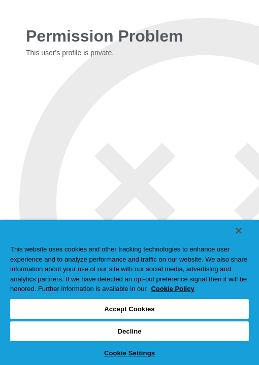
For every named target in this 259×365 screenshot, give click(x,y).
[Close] (239, 231)
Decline (129, 331)
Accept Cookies (129, 309)
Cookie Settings (129, 353)
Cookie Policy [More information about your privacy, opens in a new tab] (172, 289)
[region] (129, 292)
